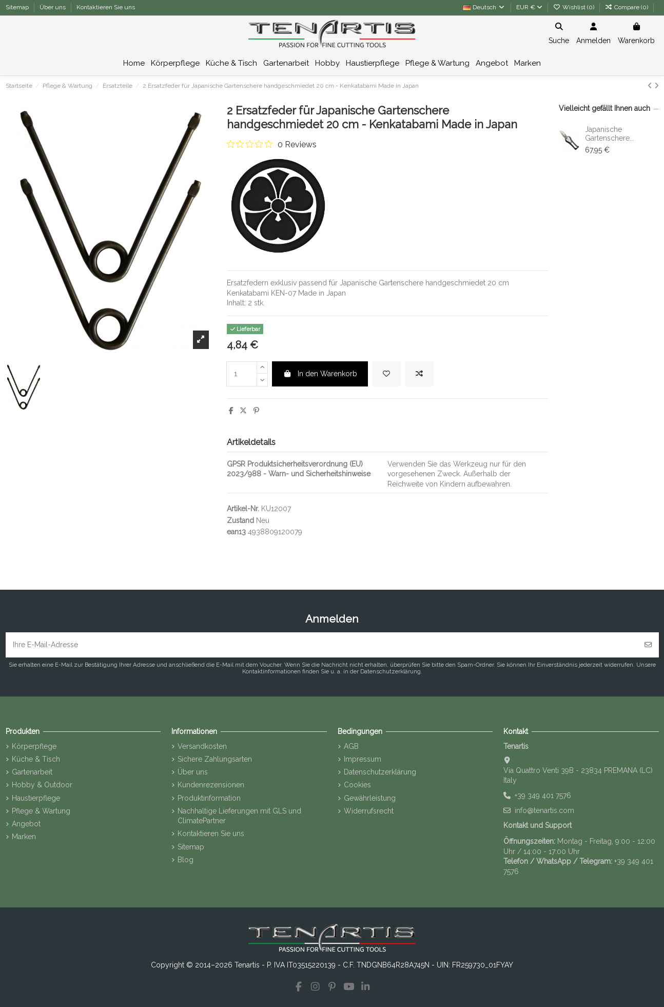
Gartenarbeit (32, 772)
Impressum (362, 759)
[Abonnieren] (648, 644)
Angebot (26, 824)
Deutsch (484, 7)
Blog (185, 860)
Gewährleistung (370, 798)
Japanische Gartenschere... (609, 133)
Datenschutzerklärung (380, 772)
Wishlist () (574, 7)
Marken (24, 836)
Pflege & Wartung (41, 811)
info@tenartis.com (544, 810)
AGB (351, 746)
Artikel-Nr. (243, 509)
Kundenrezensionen (211, 785)
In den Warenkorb (320, 374)
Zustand (240, 520)
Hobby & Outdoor (42, 785)
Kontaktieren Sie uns (105, 7)
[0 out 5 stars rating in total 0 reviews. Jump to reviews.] (272, 144)
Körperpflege (34, 746)
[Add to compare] (419, 373)
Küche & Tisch (36, 759)
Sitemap (18, 7)
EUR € (529, 7)
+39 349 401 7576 (543, 795)
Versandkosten (202, 746)
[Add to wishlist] (386, 373)
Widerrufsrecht (369, 811)
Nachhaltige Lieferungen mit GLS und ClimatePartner (239, 816)
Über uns (53, 7)
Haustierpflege (36, 798)
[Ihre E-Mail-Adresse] (322, 644)
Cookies (357, 785)
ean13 (236, 532)
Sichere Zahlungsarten (215, 759)
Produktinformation (209, 798)
